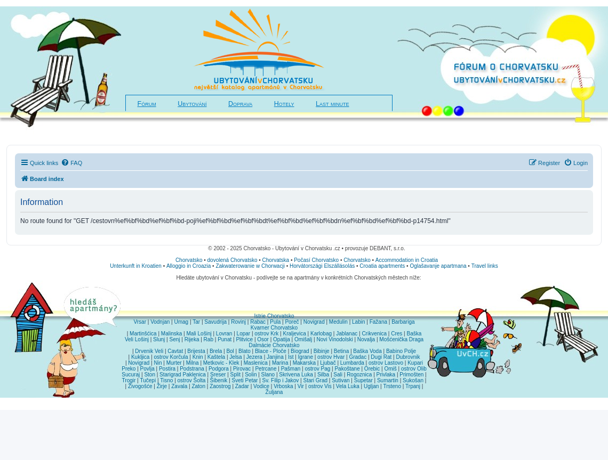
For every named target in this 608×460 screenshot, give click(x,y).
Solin (251, 374)
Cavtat (175, 351)
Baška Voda (367, 351)
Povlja (147, 369)
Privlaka (386, 374)
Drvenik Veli (149, 351)
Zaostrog (220, 386)
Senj (174, 339)
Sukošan (413, 380)
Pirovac (242, 369)
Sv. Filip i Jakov (280, 380)
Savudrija (215, 322)
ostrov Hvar (331, 357)
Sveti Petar (245, 380)
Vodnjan (160, 322)
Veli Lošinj (137, 339)
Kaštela (216, 357)
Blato (244, 351)
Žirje (162, 386)
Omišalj (303, 339)
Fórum (147, 104)
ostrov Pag (317, 369)
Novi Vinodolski (334, 339)
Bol (230, 351)
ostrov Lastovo (386, 363)
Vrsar (139, 322)
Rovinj (238, 322)
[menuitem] (71, 163)
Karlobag (321, 333)
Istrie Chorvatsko (274, 316)
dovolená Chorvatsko (232, 260)
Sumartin (387, 380)
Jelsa (235, 357)
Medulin (338, 322)
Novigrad (314, 322)
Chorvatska (276, 260)
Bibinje (322, 351)
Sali (337, 374)
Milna (192, 363)
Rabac (258, 322)
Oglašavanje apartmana (438, 266)
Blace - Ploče (270, 351)
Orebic (372, 369)
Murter (174, 363)
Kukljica (140, 357)
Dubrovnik (408, 357)
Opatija (281, 339)
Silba (323, 374)
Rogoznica (359, 374)
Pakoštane (346, 369)
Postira (167, 369)
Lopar (244, 333)
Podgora (219, 369)
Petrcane (265, 369)
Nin (158, 363)
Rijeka (192, 339)
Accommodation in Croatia (406, 260)
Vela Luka (347, 386)
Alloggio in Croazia (188, 266)
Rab (208, 339)
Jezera (254, 357)
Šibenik (219, 380)
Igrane (305, 357)
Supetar (363, 380)
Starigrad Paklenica (182, 374)
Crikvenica (374, 333)
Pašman (291, 369)
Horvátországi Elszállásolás (322, 266)
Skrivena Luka (296, 374)
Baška (414, 333)
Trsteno (392, 386)
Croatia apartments (382, 266)
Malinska (171, 333)
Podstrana (192, 369)
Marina (280, 363)
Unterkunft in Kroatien (136, 266)
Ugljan (371, 386)
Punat (224, 339)
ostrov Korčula (171, 357)
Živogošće (140, 386)
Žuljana (274, 392)
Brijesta (196, 351)
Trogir (129, 380)
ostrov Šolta (192, 380)
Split (235, 374)
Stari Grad (315, 380)
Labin (358, 322)
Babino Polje (401, 351)
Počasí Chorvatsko (316, 260)
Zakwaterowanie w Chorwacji (250, 266)
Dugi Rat (381, 357)
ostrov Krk (266, 333)
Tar (196, 322)
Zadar (242, 386)
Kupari (415, 363)
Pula (275, 322)
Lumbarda (352, 363)
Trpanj (412, 386)
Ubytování (192, 104)
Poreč (292, 322)
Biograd (300, 351)
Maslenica (256, 363)
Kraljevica (294, 333)
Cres (396, 333)
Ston (149, 374)
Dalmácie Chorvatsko (274, 345)
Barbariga (402, 322)
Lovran (224, 333)
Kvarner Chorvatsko (274, 328)
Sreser (218, 374)
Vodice (261, 386)
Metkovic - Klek (221, 363)
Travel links (484, 266)
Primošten (411, 374)
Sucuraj (131, 374)
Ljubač (327, 363)
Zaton (198, 386)
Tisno (166, 380)
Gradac (357, 357)
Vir (301, 386)
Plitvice (244, 339)
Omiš (390, 369)
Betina (341, 351)
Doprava (240, 104)
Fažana (378, 322)
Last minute (332, 104)
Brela (216, 351)
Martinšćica (143, 333)
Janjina (275, 357)
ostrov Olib (414, 369)
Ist (291, 357)
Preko (128, 369)
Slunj (159, 339)
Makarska (304, 363)
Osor (263, 339)
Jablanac (346, 333)
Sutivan (340, 380)
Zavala (179, 386)
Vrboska (283, 386)
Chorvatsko (189, 260)
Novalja (366, 339)
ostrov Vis (320, 386)
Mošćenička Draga (401, 339)
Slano (268, 374)
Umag (181, 322)
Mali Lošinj (198, 333)
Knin (198, 357)
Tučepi (148, 380)
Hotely (284, 104)
